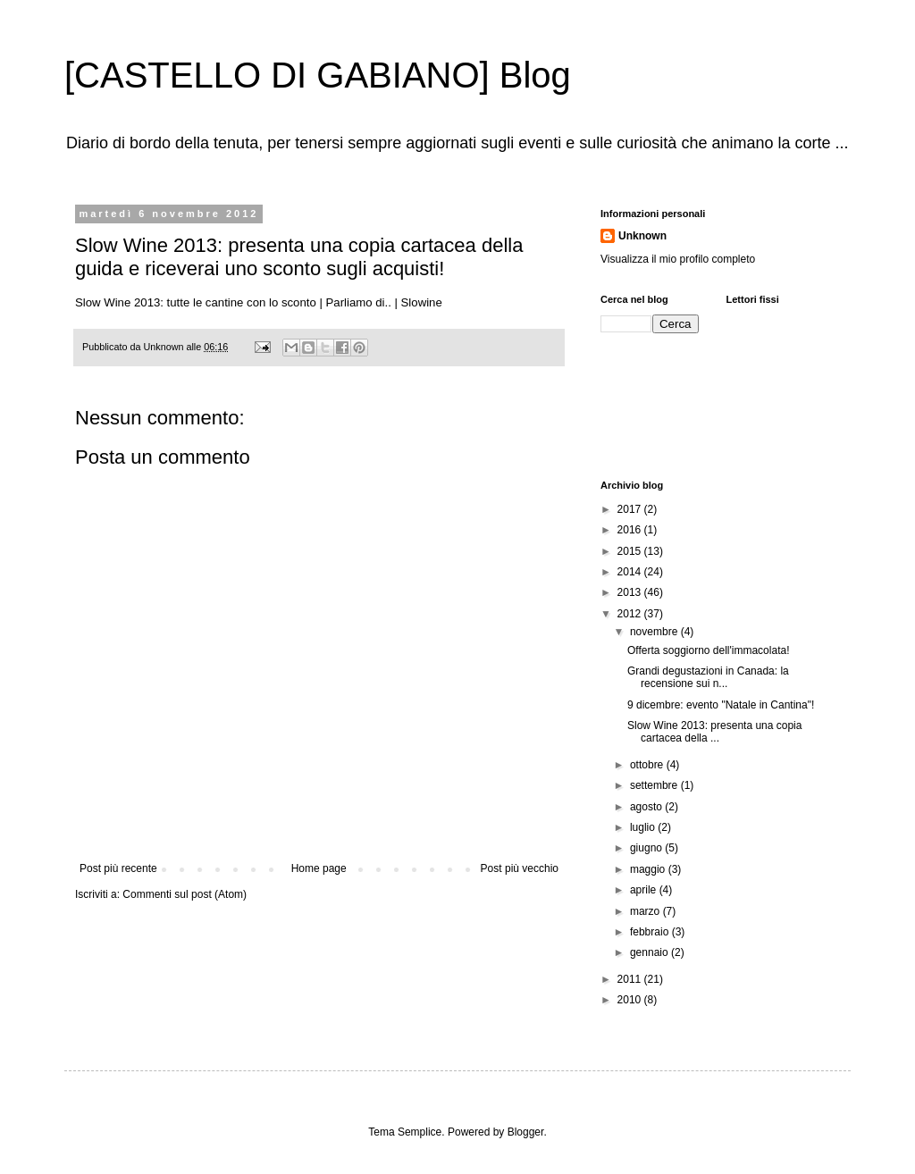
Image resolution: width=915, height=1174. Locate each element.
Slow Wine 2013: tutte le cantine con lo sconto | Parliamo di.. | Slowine (258, 302)
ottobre (648, 765)
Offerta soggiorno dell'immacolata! (708, 650)
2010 (630, 1000)
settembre (655, 785)
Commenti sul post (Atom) (184, 894)
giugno (647, 848)
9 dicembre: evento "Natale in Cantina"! (720, 705)
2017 (630, 509)
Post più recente (118, 868)
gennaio (650, 952)
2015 (630, 551)
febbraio (651, 932)
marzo (646, 911)
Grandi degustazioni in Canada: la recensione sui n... (708, 677)
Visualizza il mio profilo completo (677, 259)
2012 (630, 614)
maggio (649, 869)
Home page (319, 868)
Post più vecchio (519, 868)
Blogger (526, 1132)
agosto (647, 807)
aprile (644, 890)
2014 (630, 572)
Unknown (642, 236)
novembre (655, 631)
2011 (630, 979)
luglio (644, 827)
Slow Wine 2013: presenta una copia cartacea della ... (714, 731)
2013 (630, 592)
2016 (630, 530)
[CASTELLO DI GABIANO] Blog (317, 75)
